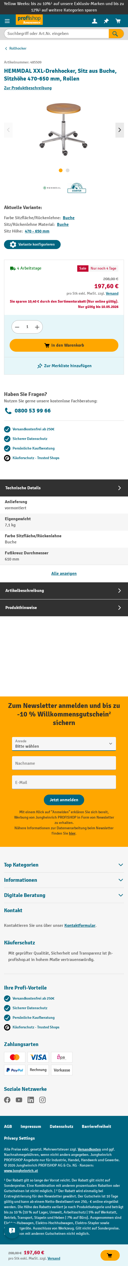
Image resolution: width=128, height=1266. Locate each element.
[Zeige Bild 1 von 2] (61, 170)
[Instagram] (42, 1101)
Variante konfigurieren (32, 244)
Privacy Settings (19, 1138)
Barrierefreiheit (96, 1126)
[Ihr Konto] (94, 20)
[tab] (64, 530)
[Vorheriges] (8, 130)
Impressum (31, 1126)
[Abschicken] (64, 800)
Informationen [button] (64, 880)
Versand (112, 293)
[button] (64, 895)
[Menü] (8, 20)
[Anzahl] (27, 327)
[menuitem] (94, 20)
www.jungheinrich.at (21, 1170)
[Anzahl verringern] (16, 327)
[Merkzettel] (106, 20)
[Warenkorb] (118, 20)
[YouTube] (19, 1101)
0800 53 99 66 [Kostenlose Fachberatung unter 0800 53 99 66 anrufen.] (27, 411)
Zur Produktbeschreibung (28, 88)
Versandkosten (89, 1149)
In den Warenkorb (64, 345)
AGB (8, 1126)
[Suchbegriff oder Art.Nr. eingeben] (56, 33)
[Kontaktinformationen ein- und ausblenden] (12, 1231)
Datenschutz (61, 1126)
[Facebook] (7, 1101)
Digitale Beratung (24, 895)
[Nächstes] (119, 130)
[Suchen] (116, 33)
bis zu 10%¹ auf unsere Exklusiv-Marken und (72, 3)
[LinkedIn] (31, 1101)
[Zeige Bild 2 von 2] (67, 170)
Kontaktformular (79, 925)
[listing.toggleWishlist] (64, 366)
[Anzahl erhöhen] (37, 327)
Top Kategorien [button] (64, 865)
